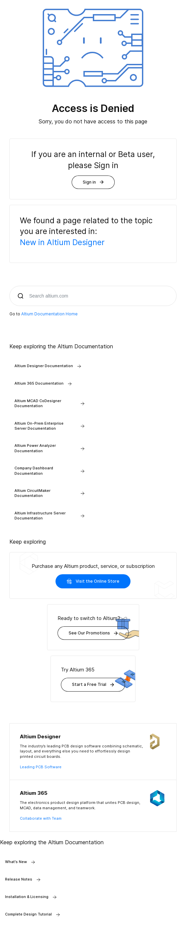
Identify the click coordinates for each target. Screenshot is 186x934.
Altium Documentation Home (49, 313)
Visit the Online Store (93, 581)
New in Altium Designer (62, 242)
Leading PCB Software (41, 767)
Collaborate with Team (41, 818)
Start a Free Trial (93, 684)
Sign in (93, 182)
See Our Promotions (93, 632)
